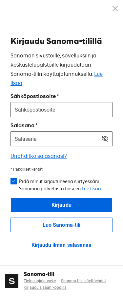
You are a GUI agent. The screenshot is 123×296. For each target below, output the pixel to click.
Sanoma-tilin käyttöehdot (83, 281)
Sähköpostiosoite (33, 96)
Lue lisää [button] (91, 189)
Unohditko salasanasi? (38, 156)
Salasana (22, 125)
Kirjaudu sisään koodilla (45, 287)
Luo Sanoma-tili (61, 225)
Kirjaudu (61, 205)
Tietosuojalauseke (40, 281)
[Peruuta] (115, 8)
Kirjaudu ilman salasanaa (61, 245)
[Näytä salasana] (105, 138)
